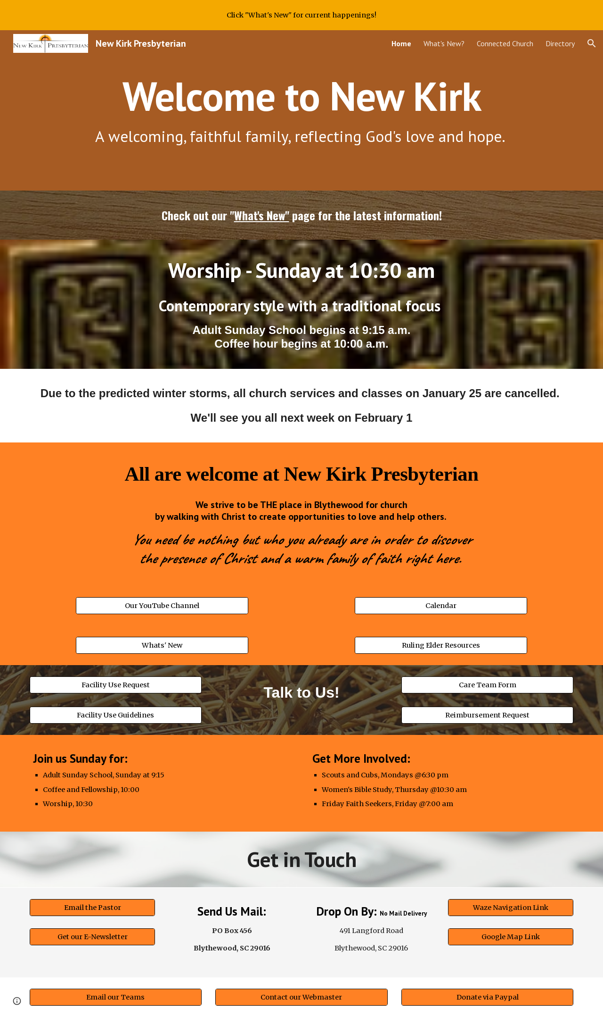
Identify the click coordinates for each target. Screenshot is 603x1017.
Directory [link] (560, 43)
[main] (301, 110)
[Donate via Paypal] (487, 997)
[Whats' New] (161, 645)
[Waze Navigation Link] (510, 907)
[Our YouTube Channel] (161, 606)
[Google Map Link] (510, 937)
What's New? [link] (444, 43)
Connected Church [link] (505, 43)
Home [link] (401, 43)
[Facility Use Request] (115, 685)
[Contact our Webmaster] (301, 997)
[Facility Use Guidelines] (115, 715)
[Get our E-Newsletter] (92, 937)
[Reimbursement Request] (487, 715)
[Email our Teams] (115, 997)
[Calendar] (440, 606)
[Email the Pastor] (92, 907)
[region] (301, 15)
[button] (591, 43)
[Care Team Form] (487, 685)
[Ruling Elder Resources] (440, 645)
